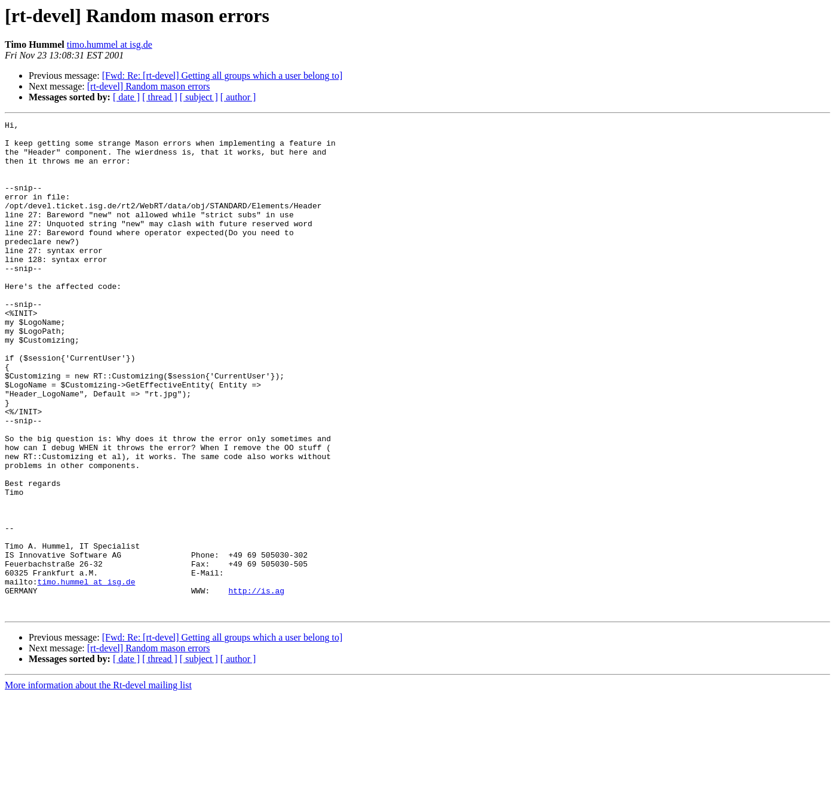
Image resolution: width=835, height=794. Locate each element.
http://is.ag (256, 685)
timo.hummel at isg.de (109, 44)
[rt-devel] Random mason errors (148, 86)
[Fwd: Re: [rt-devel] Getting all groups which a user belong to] (222, 75)
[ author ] (238, 97)
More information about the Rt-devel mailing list (98, 783)
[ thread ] (159, 97)
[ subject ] (199, 97)
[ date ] (126, 97)
